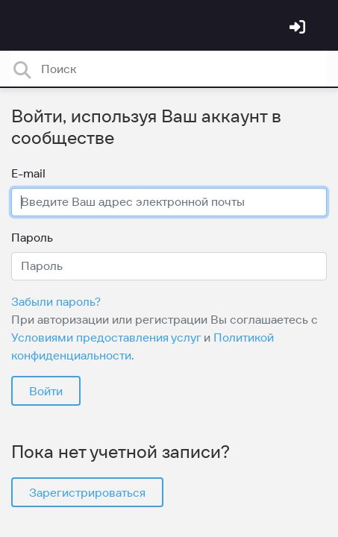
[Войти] (299, 28)
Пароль (32, 237)
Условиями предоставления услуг (106, 337)
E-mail (28, 173)
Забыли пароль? (56, 301)
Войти (46, 391)
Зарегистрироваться (87, 492)
